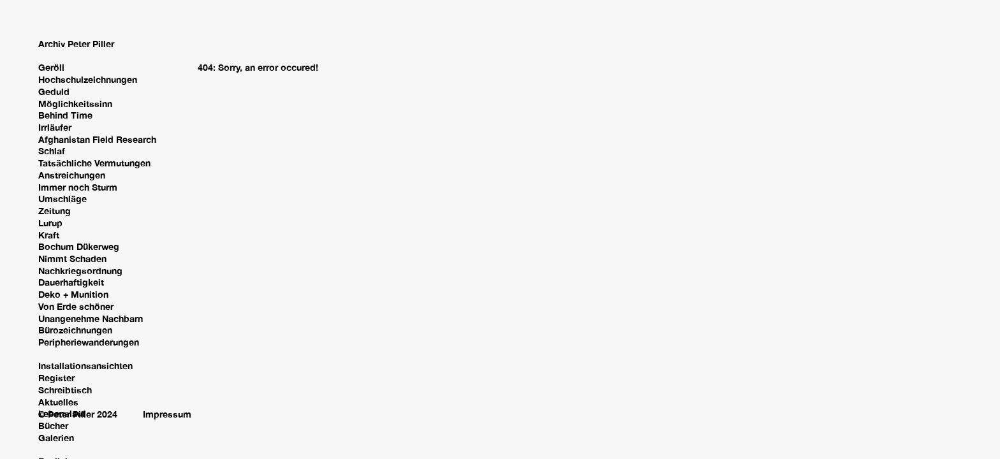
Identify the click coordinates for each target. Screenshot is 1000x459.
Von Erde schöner (76, 306)
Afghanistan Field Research (97, 139)
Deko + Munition (73, 294)
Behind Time (65, 115)
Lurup (50, 222)
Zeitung (54, 210)
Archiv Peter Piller (76, 43)
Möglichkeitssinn (75, 103)
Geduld (54, 91)
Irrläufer (54, 127)
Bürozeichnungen (75, 329)
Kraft (48, 234)
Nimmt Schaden (72, 258)
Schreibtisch (65, 389)
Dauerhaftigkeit (71, 282)
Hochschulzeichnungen (87, 79)
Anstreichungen (71, 175)
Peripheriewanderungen (88, 342)
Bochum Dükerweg (78, 246)
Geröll (51, 67)
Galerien (56, 437)
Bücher (53, 425)
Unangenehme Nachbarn (90, 318)
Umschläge (62, 198)
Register (56, 377)
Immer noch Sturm (77, 187)
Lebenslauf (61, 413)
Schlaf (51, 150)
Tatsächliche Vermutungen (94, 162)
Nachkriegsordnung (80, 270)
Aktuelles (58, 402)
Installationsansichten (85, 365)
